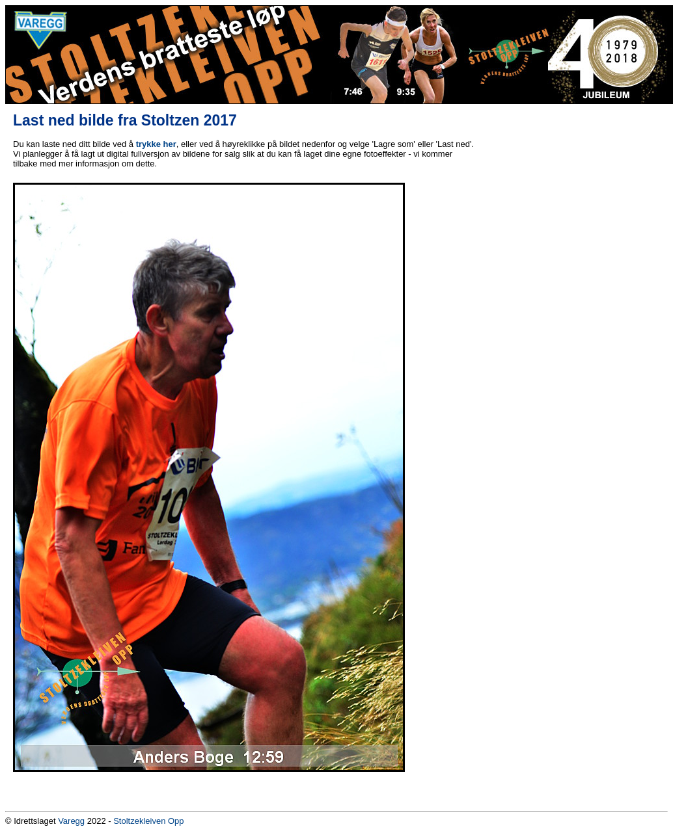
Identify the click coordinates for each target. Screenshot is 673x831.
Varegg (71, 821)
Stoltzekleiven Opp (148, 821)
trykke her (156, 144)
